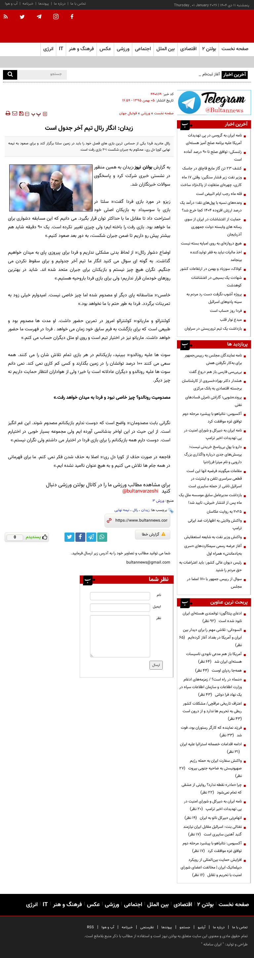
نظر (158, 618)
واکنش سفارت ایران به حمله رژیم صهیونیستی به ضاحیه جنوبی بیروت (210, 768)
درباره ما (59, 4)
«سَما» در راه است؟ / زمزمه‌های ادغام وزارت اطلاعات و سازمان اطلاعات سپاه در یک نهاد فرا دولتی (210, 687)
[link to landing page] (218, 26)
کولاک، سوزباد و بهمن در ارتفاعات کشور (211, 269)
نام (159, 595)
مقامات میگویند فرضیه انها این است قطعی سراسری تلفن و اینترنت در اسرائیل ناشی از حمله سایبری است (214, 478)
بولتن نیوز (143, 167)
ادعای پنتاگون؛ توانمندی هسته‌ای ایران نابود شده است (212, 617)
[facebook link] (80, 537)
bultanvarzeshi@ (140, 491)
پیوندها (43, 4)
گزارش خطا (153, 534)
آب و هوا (11, 4)
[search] (10, 75)
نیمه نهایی (121, 510)
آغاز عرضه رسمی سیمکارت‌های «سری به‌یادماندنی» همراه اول (213, 550)
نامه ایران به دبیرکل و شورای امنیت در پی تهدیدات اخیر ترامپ (213, 434)
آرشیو (201, 927)
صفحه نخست (235, 49)
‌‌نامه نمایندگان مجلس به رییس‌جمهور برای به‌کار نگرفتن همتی (213, 359)
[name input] (120, 596)
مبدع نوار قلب (231, 320)
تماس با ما (78, 4)
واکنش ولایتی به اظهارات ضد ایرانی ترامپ (215, 524)
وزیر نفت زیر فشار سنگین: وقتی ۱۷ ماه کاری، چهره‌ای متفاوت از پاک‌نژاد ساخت (211, 181)
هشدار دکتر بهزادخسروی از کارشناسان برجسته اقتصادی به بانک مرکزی (212, 384)
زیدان (145, 510)
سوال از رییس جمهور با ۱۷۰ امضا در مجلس (214, 583)
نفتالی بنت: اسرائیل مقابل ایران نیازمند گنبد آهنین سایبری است (212, 830)
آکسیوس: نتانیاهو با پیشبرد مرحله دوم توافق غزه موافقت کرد (212, 417)
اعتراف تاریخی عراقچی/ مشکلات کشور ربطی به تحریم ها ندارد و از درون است (211, 711)
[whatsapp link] (102, 537)
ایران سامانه (212, 944)
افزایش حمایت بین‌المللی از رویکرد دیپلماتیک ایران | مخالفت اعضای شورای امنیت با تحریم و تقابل (211, 867)
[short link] (141, 520)
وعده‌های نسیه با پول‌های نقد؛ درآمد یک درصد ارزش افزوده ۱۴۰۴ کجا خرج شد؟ (211, 206)
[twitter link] (69, 537)
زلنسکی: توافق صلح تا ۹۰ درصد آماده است (213, 156)
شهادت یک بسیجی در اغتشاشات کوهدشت (216, 281)
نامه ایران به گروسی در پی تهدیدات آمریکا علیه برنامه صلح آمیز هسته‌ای (214, 139)
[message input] (120, 636)
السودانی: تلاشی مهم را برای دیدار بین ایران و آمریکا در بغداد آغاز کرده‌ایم (210, 637)
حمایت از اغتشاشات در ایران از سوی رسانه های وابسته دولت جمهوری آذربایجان (213, 227)
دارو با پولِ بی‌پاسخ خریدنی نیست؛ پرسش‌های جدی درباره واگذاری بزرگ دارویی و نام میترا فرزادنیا (213, 454)
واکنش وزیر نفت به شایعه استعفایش (213, 537)
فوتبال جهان (128, 113)
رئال (135, 510)
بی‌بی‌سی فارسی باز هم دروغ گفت (215, 372)
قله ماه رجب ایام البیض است (219, 194)
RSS (90, 927)
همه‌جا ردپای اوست (218, 671)
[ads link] (214, 102)
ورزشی (145, 113)
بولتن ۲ (209, 49)
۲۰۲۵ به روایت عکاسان (224, 512)
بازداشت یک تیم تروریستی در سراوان (213, 329)
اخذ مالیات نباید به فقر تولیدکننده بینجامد (216, 256)
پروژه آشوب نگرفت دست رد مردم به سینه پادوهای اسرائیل (214, 298)
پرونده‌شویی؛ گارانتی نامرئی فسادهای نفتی (213, 401)
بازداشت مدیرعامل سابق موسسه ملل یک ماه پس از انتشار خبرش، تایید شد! (210, 499)
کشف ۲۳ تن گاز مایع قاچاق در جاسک (212, 168)
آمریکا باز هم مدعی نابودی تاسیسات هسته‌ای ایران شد (214, 658)
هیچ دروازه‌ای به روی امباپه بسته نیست (211, 243)
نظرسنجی (147, 927)
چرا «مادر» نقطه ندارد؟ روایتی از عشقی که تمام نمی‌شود (212, 788)
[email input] (120, 608)
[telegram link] (91, 537)
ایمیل (157, 606)
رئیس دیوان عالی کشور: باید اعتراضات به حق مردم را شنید (210, 566)
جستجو (185, 927)
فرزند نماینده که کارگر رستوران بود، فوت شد (211, 731)
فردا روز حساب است (226, 311)
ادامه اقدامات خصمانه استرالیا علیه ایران (211, 748)
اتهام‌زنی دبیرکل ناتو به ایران (213, 818)
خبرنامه (27, 4)
